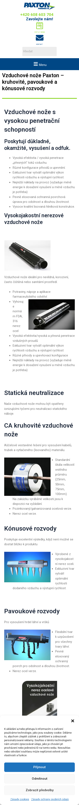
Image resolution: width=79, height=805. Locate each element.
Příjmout (39, 767)
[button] (73, 721)
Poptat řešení (40, 32)
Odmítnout (39, 779)
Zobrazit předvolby (40, 790)
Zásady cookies (19, 799)
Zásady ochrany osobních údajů (50, 799)
